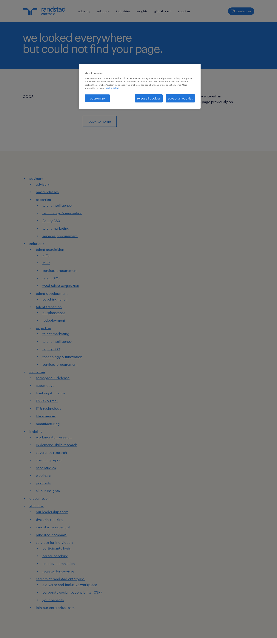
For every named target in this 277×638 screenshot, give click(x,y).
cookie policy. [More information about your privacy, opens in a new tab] (112, 88)
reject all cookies (149, 98)
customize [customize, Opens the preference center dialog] (97, 98)
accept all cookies (180, 98)
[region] (140, 86)
